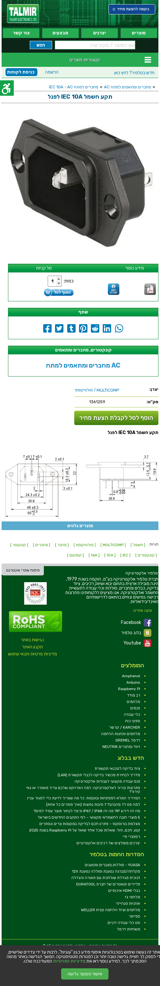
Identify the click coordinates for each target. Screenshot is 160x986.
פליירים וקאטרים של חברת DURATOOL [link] (108, 884)
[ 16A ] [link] (94, 555)
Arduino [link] (133, 682)
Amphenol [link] (131, 676)
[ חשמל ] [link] (138, 545)
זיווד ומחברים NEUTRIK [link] (121, 746)
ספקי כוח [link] (132, 721)
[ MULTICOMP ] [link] (113, 545)
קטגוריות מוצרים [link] (84, 60)
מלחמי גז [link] (132, 897)
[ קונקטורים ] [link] (146, 555)
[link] (23, 13)
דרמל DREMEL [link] (128, 740)
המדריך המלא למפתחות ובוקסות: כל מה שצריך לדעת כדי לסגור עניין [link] (83, 798)
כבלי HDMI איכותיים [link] (124, 890)
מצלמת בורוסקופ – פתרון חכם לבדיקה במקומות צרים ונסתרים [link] (89, 824)
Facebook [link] (136, 622)
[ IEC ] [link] (125, 555)
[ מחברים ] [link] (41, 545)
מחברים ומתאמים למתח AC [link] (127, 86)
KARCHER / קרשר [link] (124, 727)
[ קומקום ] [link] (75, 555)
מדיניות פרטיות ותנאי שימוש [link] (32, 654)
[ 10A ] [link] (109, 555)
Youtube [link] (137, 643)
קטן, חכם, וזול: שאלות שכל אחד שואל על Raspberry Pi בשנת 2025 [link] (84, 830)
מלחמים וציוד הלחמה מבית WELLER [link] (110, 910)
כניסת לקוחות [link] (21, 72)
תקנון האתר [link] (32, 647)
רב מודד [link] (133, 695)
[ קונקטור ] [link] (19, 545)
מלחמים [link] (133, 701)
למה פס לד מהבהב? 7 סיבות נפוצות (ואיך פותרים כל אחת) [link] (93, 804)
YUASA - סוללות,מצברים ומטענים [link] (112, 865)
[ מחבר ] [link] (62, 545)
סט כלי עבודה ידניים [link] (124, 922)
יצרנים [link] (99, 33)
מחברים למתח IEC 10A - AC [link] (73, 86)
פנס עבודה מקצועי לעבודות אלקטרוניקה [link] (107, 781)
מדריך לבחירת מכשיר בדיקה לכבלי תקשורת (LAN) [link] (99, 775)
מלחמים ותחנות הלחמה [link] (120, 734)
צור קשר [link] (21, 33)
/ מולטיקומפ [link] (97, 390)
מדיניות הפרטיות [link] (69, 961)
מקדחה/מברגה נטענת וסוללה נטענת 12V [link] (106, 871)
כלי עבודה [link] (132, 714)
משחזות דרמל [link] (128, 929)
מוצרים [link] (139, 33)
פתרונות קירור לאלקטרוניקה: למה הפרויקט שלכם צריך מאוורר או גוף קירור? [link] (83, 790)
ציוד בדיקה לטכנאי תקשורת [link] (117, 768)
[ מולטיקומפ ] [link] (85, 545)
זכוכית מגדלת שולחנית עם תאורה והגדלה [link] (105, 877)
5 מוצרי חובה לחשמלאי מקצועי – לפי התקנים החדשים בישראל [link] (89, 817)
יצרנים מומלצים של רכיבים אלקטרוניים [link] (108, 843)
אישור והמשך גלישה (85, 974)
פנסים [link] (135, 708)
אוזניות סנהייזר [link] (128, 903)
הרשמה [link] (52, 72)
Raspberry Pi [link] (129, 689)
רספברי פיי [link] (131, 836)
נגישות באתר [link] (32, 640)
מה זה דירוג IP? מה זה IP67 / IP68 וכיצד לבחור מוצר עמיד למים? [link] (87, 811)
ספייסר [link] (134, 916)
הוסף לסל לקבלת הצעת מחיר (116, 418)
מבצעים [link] (60, 33)
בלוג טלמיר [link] (136, 633)
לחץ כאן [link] (134, 73)
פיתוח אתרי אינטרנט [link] (23, 570)
